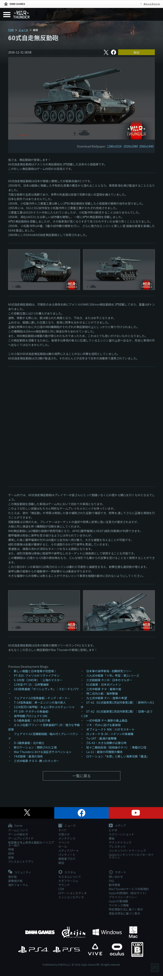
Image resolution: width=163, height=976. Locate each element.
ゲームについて (18, 830)
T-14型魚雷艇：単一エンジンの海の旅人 (40, 702)
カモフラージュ (68, 880)
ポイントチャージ (152, 4)
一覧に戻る (81, 775)
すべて (62, 830)
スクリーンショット (121, 834)
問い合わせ (116, 876)
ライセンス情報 (119, 905)
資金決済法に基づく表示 (124, 913)
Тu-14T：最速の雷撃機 (101, 738)
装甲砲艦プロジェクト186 (30, 716)
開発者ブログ (66, 858)
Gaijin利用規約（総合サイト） (128, 893)
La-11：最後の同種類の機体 (104, 752)
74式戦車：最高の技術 (28, 756)
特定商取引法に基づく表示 (126, 909)
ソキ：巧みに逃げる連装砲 (103, 725)
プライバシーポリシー (123, 897)
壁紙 (111, 838)
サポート (117, 872)
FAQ (111, 880)
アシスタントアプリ (21, 861)
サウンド (64, 884)
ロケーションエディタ (72, 893)
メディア (117, 825)
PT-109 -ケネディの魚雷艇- (31, 711)
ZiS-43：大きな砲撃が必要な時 (106, 743)
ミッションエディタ (71, 897)
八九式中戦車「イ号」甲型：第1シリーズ (112, 675)
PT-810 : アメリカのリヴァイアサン (37, 675)
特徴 (11, 849)
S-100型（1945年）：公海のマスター (38, 680)
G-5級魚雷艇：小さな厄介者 (32, 720)
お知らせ (64, 834)
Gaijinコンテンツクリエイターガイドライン (131, 856)
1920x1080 (130, 146)
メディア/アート (68, 850)
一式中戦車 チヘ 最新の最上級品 (107, 720)
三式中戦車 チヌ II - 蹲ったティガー (36, 761)
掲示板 (12, 876)
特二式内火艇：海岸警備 (102, 693)
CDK (61, 888)
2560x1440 (146, 146)
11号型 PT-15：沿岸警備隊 (31, 684)
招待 (11, 853)
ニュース (23, 30)
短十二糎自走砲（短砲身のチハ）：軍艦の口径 (116, 747)
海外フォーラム (18, 884)
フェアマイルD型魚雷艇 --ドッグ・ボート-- (42, 698)
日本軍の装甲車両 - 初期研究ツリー (109, 671)
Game (15, 825)
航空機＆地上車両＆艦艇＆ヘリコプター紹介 (31, 844)
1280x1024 (114, 146)
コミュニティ (19, 872)
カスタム (67, 872)
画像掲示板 (15, 880)
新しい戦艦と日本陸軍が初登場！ (35, 671)
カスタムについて (69, 876)
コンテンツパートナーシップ (127, 850)
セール (62, 846)
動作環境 (114, 884)
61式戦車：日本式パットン (103, 684)
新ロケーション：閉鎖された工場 (35, 747)
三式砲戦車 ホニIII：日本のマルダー (109, 680)
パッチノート (66, 854)
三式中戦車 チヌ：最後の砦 (103, 689)
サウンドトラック (120, 842)
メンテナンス (66, 838)
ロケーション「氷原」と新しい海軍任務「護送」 (117, 756)
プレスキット (117, 846)
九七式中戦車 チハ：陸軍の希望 (106, 698)
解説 (136, 52)
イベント (64, 842)
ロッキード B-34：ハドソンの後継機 (109, 734)
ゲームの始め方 (18, 834)
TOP (11, 30)
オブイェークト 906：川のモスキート (110, 729)
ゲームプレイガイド (21, 838)
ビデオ (113, 830)
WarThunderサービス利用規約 (129, 888)
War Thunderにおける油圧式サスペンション (42, 752)
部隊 (11, 857)
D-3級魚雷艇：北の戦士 (29, 743)
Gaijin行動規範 (118, 901)
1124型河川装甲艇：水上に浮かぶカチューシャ (44, 707)
